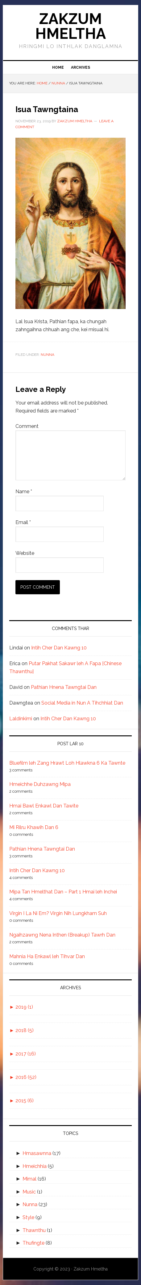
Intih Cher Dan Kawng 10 (59, 648)
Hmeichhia (35, 1166)
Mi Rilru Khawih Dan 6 (33, 827)
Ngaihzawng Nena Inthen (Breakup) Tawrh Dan (62, 935)
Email (23, 522)
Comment (27, 426)
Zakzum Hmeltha (70, 26)
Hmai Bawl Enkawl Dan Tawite (43, 806)
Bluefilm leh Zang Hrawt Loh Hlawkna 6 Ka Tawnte (67, 763)
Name (23, 491)
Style (28, 1217)
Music (29, 1192)
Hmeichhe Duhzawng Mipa (40, 784)
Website (24, 553)
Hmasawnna (37, 1153)
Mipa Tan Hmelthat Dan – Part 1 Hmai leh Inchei (63, 892)
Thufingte (33, 1243)
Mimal (29, 1179)
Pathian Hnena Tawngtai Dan (64, 687)
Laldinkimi (20, 719)
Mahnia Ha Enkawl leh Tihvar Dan (47, 956)
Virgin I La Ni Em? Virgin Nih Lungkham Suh (58, 913)
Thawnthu (34, 1230)
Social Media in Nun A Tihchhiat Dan (82, 703)
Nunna (47, 354)
